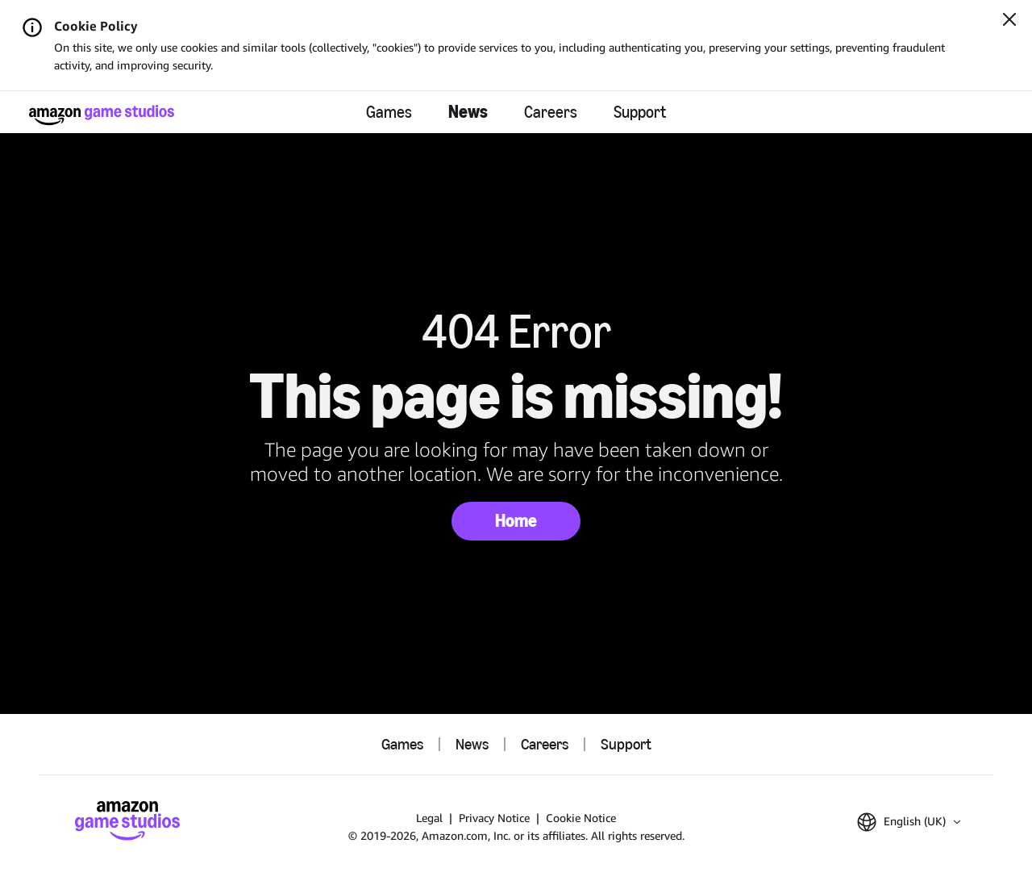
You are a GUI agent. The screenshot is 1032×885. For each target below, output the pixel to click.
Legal (429, 817)
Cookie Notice (581, 817)
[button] (908, 822)
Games (389, 112)
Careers (550, 112)
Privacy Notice (494, 817)
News (468, 112)
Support (640, 112)
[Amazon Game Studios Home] (101, 115)
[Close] (1009, 21)
